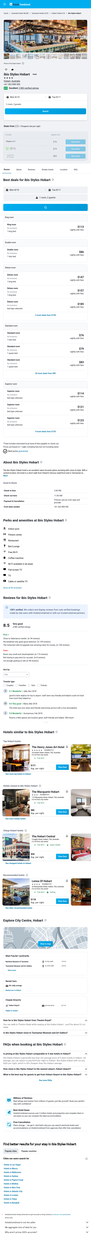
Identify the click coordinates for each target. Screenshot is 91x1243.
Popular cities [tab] (11, 1151)
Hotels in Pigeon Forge (13, 1180)
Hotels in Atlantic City (13, 1191)
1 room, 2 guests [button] (13, 104)
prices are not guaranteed (61, 1214)
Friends (44, 685)
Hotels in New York (12, 1187)
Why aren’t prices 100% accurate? (47, 1232)
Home (6, 13)
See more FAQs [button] (45, 1080)
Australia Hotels (17, 13)
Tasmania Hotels (38, 13)
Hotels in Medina (11, 1184)
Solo (33, 685)
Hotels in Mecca (11, 1168)
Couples (10, 685)
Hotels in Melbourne (12, 1172)
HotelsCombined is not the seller (47, 1222)
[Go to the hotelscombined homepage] (19, 4)
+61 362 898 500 (12, 84)
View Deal (62, 767)
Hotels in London (11, 1195)
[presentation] (23, 63)
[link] (18, 774)
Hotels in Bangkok (11, 1203)
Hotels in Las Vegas (12, 1165)
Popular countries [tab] (28, 1151)
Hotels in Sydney (11, 1176)
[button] (5, 4)
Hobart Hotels (57, 13)
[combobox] (16, 674)
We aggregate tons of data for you (47, 1227)
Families (22, 685)
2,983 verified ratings (29, 88)
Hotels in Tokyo (10, 1199)
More (5, 476)
